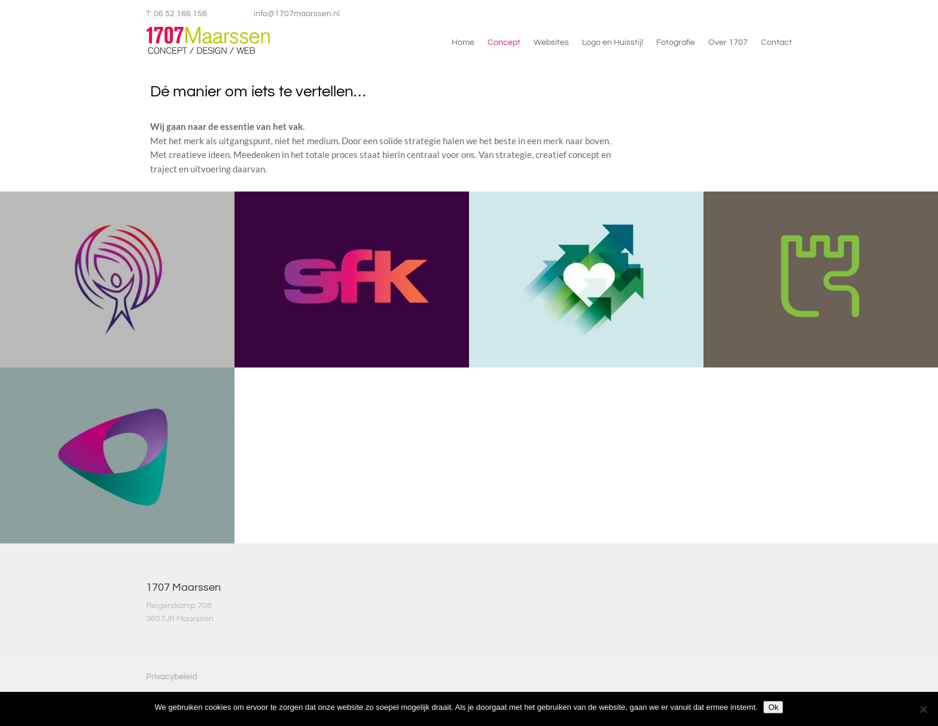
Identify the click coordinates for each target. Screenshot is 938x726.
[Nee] (923, 709)
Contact (776, 42)
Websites (551, 42)
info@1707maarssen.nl (297, 14)
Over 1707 (728, 42)
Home (463, 42)
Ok (773, 707)
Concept (504, 42)
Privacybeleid (171, 677)
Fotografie (675, 42)
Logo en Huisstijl (612, 42)
